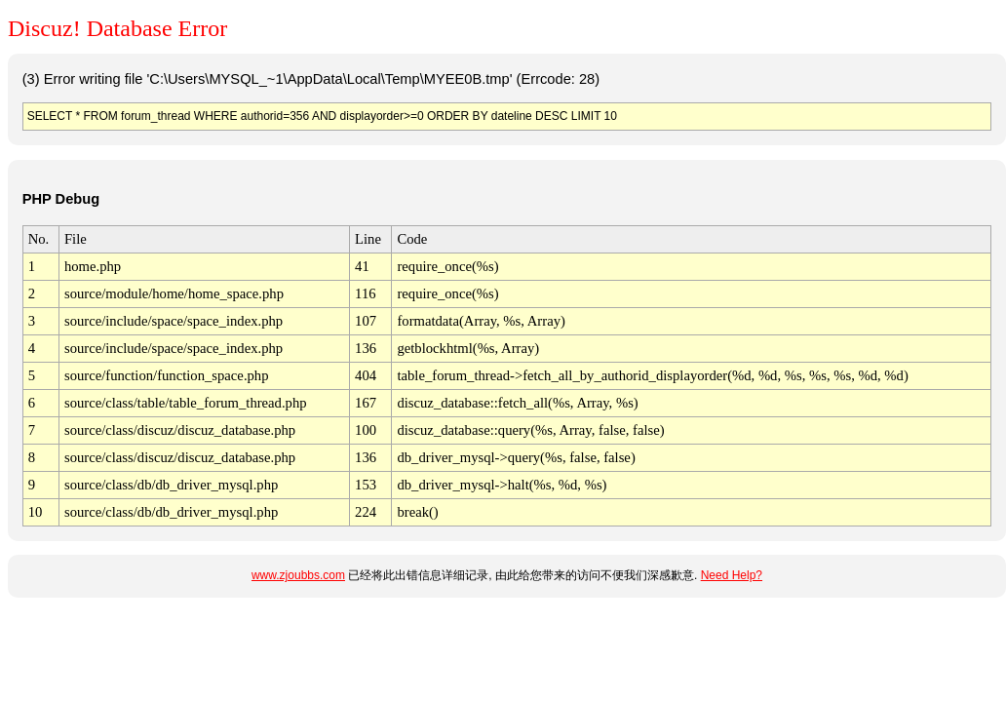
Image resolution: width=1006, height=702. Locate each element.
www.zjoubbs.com (298, 575)
